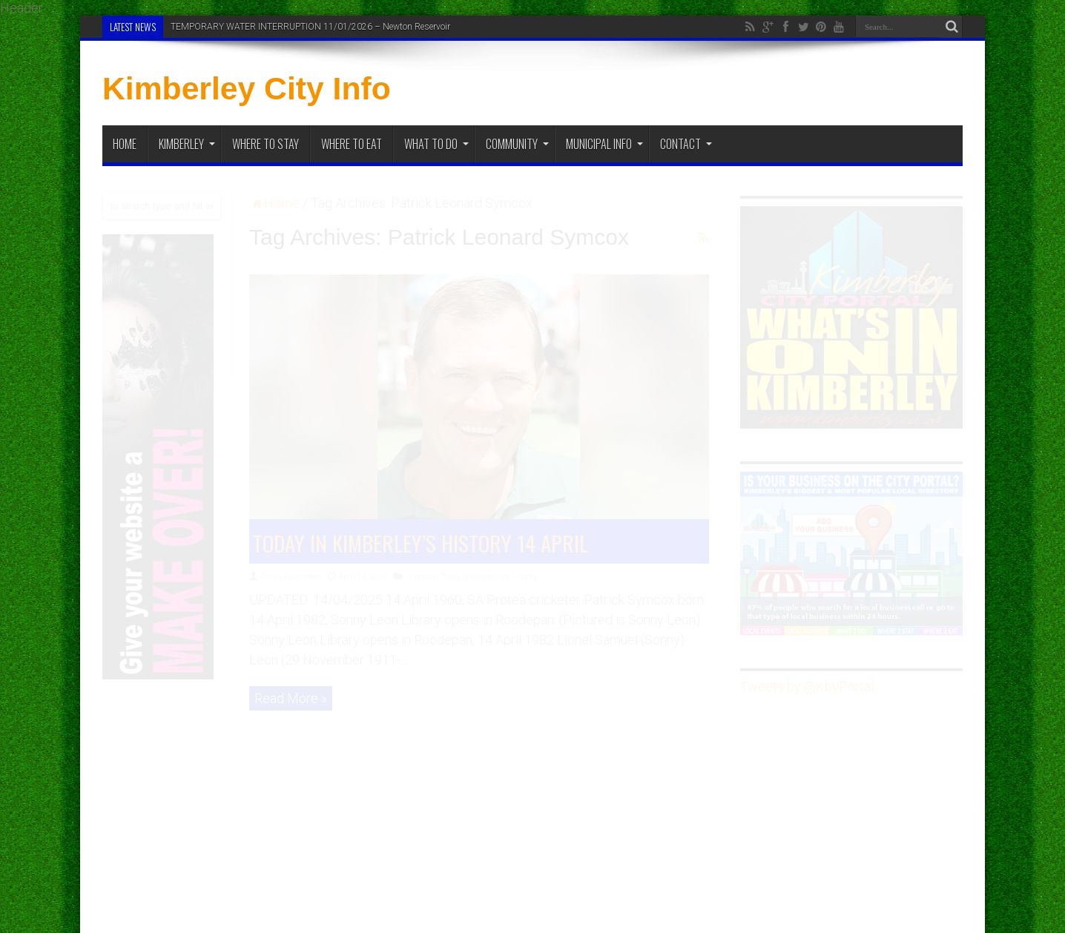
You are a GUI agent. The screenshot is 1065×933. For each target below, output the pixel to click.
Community (517, 144)
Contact (686, 144)
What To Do (436, 144)
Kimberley (187, 144)
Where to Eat (351, 144)
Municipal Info (604, 144)
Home (124, 144)
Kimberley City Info (246, 88)
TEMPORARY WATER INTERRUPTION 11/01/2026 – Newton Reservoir (310, 27)
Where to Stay (265, 144)
